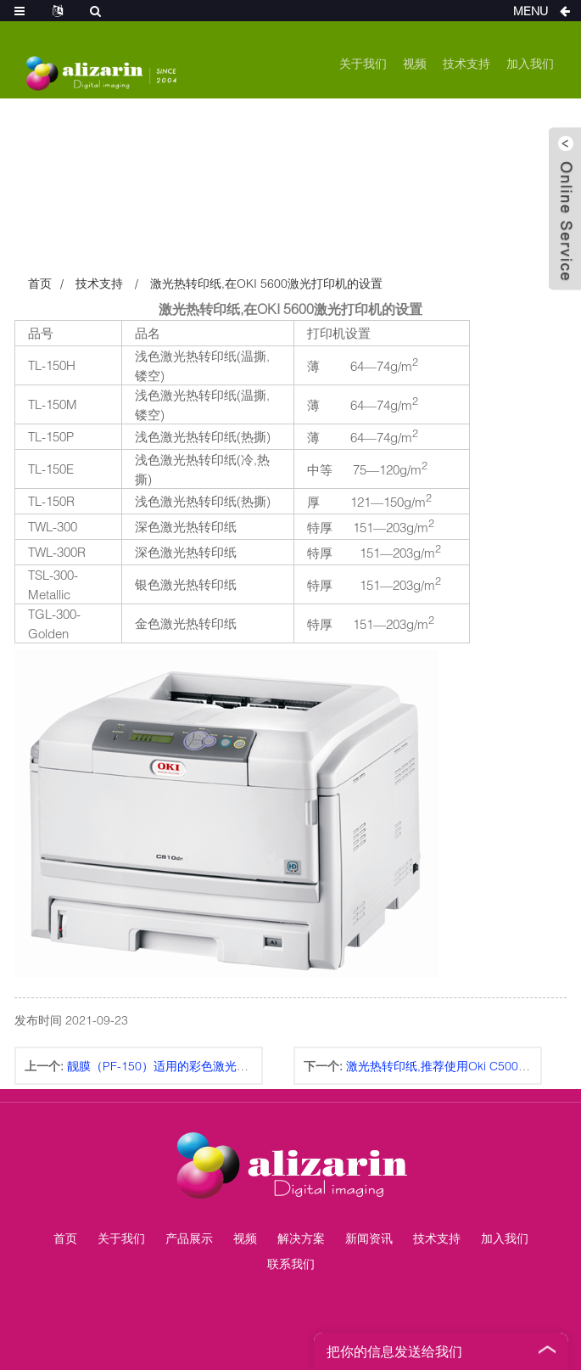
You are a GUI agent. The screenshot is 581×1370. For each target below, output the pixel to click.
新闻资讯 (369, 1238)
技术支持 (466, 63)
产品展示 (189, 1238)
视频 (415, 63)
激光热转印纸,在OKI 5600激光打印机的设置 (266, 283)
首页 (40, 283)
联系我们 (291, 1263)
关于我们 (363, 63)
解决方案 (301, 1238)
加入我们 (530, 63)
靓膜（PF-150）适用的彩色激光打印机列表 (181, 1065)
